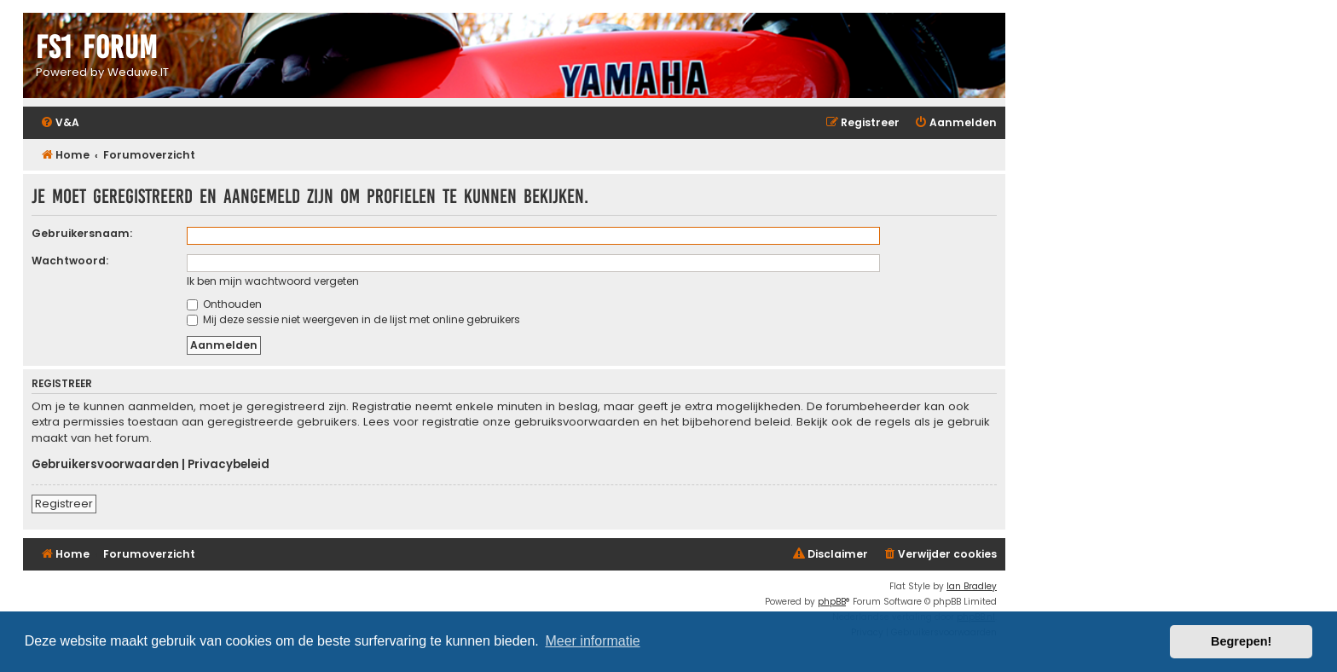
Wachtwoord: (70, 260)
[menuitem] (59, 123)
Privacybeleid (228, 464)
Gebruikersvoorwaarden (105, 464)
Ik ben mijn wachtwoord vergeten (273, 281)
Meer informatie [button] (592, 641)
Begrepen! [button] (1241, 641)
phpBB (832, 601)
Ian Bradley (971, 586)
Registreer (64, 503)
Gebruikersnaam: (82, 233)
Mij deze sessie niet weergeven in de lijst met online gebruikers (353, 319)
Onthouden (224, 304)
